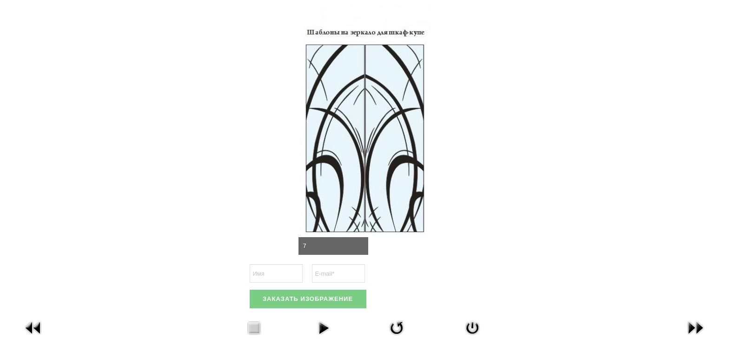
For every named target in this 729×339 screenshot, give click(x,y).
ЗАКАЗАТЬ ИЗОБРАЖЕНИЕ (308, 298)
